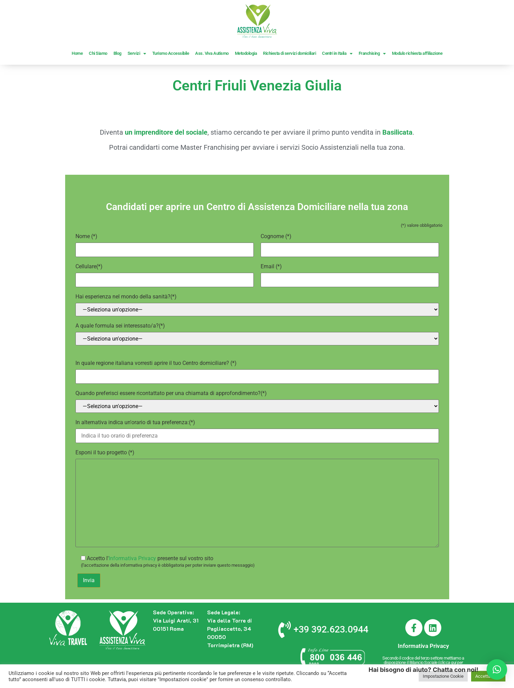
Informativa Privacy (132, 558)
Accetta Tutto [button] (488, 676)
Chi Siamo (98, 53)
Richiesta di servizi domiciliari (289, 53)
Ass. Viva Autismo (212, 53)
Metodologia (246, 53)
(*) (164, 243)
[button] (497, 669)
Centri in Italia (337, 53)
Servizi (137, 53)
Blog (117, 53)
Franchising (372, 53)
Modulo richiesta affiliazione (417, 53)
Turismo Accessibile (170, 53)
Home (77, 53)
